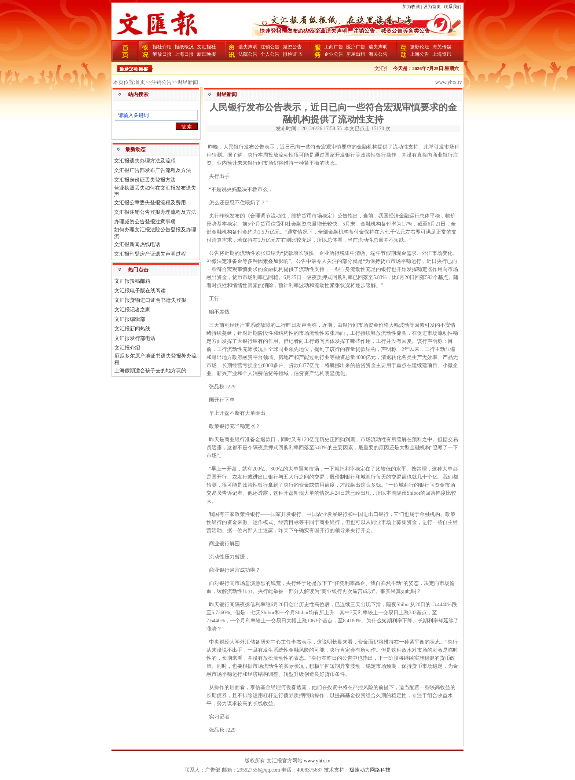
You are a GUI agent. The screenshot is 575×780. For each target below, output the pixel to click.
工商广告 (333, 47)
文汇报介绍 (127, 348)
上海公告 (419, 54)
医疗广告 (355, 47)
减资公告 (292, 47)
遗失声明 (247, 47)
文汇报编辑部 (129, 319)
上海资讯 (441, 54)
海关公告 (378, 54)
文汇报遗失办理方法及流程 (145, 161)
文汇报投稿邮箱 (132, 281)
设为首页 (432, 6)
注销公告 (269, 47)
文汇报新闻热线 (132, 329)
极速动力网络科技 (370, 770)
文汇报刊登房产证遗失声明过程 (150, 254)
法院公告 (247, 54)
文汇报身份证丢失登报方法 (145, 180)
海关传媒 (441, 47)
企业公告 (333, 54)
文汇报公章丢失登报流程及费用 (150, 202)
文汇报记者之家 (132, 309)
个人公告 (269, 54)
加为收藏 (411, 6)
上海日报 (184, 54)
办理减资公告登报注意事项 (145, 221)
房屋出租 (355, 54)
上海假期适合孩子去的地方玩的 (150, 370)
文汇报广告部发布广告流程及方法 (152, 170)
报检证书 (292, 54)
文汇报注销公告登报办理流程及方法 (155, 212)
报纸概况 (184, 47)
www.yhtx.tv (317, 760)
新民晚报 (206, 54)
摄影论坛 (419, 47)
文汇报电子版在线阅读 (140, 290)
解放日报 (162, 54)
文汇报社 (206, 47)
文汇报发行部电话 (134, 338)
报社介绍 (162, 47)
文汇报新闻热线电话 (137, 244)
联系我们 (452, 6)
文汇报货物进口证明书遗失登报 (150, 300)
